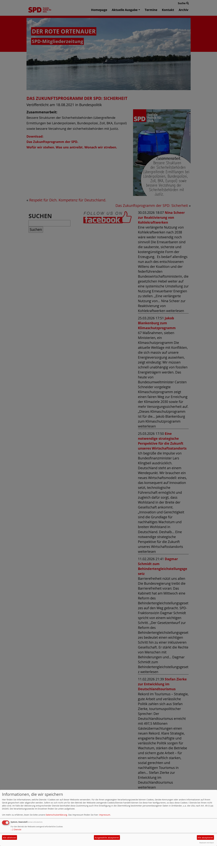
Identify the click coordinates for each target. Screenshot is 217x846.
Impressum (104, 814)
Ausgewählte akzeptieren (107, 837)
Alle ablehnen (9, 837)
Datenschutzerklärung (56, 814)
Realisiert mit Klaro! (206, 843)
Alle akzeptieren (205, 837)
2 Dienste (16, 829)
